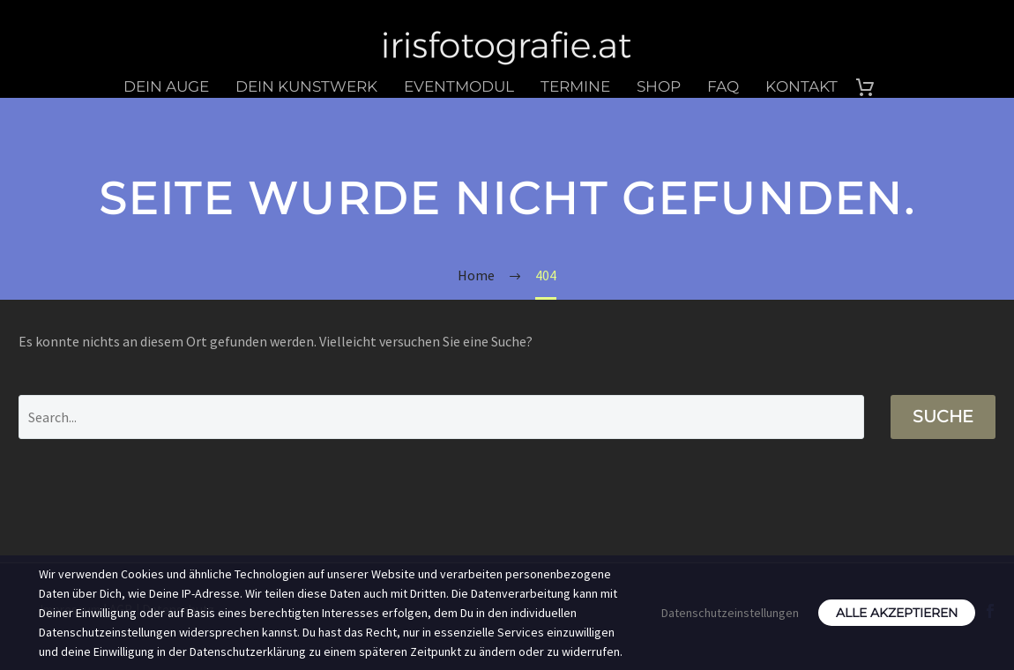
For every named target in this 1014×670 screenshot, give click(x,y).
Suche (943, 416)
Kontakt (801, 86)
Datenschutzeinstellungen (730, 613)
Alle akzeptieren (897, 613)
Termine (575, 86)
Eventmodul (459, 86)
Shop (659, 86)
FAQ (723, 86)
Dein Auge (166, 86)
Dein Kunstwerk (306, 86)
